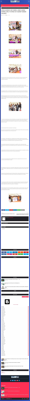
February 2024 (15, 337)
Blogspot (5, 398)
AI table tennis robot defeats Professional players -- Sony (12, 279)
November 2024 (15, 326)
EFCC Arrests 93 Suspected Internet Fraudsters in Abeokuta (12, 362)
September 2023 (15, 343)
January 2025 (15, 324)
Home (22, 398)
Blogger (11, 398)
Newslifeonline (11, 217)
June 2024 (15, 332)
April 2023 (15, 349)
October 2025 (15, 313)
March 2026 (15, 307)
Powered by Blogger (9, 304)
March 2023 (15, 350)
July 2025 (15, 317)
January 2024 (15, 338)
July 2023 (15, 345)
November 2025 (15, 312)
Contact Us (27, 398)
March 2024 (15, 336)
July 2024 (15, 331)
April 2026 (15, 306)
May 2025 (15, 319)
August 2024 (15, 330)
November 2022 (15, 355)
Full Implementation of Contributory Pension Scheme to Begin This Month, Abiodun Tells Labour (16, 359)
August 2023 (15, 344)
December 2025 (15, 311)
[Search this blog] (11, 296)
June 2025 (15, 318)
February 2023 (15, 351)
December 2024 (15, 325)
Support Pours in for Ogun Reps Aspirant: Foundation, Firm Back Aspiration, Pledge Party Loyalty (16, 287)
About (25, 398)
